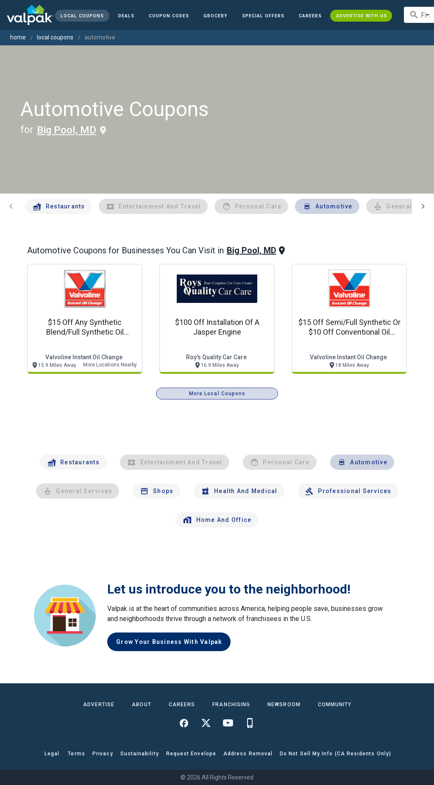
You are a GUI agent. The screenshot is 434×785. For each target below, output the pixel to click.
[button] (263, 16)
